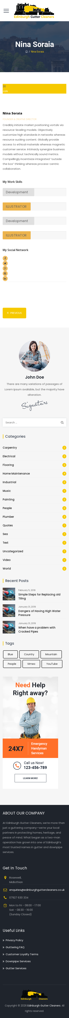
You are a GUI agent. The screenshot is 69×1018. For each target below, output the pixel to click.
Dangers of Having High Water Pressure (39, 613)
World (7, 568)
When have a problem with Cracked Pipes (36, 629)
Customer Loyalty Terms (22, 954)
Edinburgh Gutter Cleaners (43, 1005)
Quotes (8, 525)
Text (5, 543)
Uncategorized (13, 551)
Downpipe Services (18, 961)
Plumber (8, 517)
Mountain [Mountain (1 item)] (51, 654)
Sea (5, 534)
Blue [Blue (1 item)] (10, 654)
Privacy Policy (14, 940)
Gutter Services (16, 968)
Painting (8, 499)
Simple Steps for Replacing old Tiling (39, 596)
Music (7, 491)
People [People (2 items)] (12, 664)
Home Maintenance (16, 473)
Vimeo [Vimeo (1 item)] (31, 664)
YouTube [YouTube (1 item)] (52, 664)
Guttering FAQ (15, 947)
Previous (14, 313)
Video (7, 560)
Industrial (9, 482)
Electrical (9, 456)
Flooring (8, 465)
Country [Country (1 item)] (29, 654)
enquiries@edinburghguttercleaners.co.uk (37, 890)
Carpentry (10, 448)
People (7, 508)
